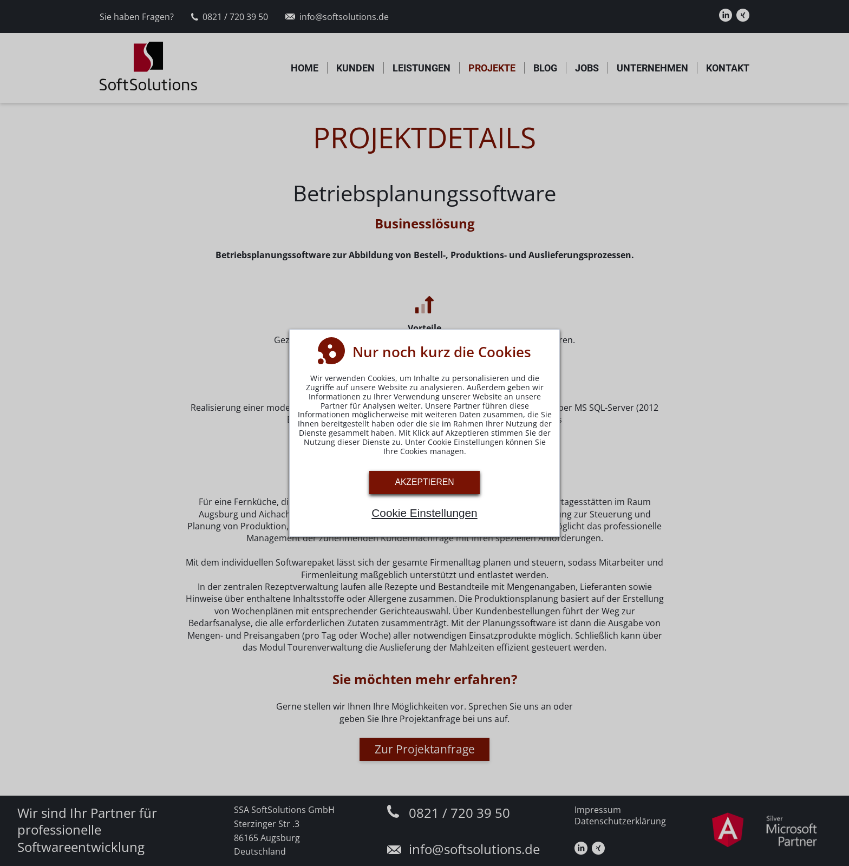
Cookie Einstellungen (424, 513)
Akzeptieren (424, 482)
